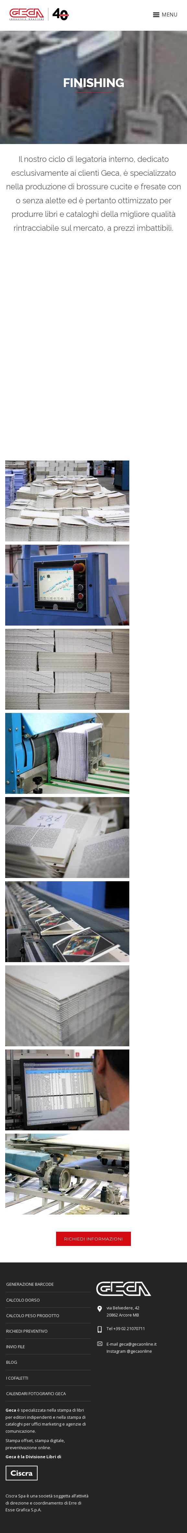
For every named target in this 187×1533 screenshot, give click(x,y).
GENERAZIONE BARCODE (30, 1284)
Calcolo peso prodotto (32, 1315)
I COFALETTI (17, 1378)
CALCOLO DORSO (23, 1300)
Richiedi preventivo (27, 1331)
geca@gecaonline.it (138, 1344)
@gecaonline (139, 1351)
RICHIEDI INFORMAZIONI (93, 1238)
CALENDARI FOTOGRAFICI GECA (36, 1393)
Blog (11, 1362)
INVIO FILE (15, 1347)
